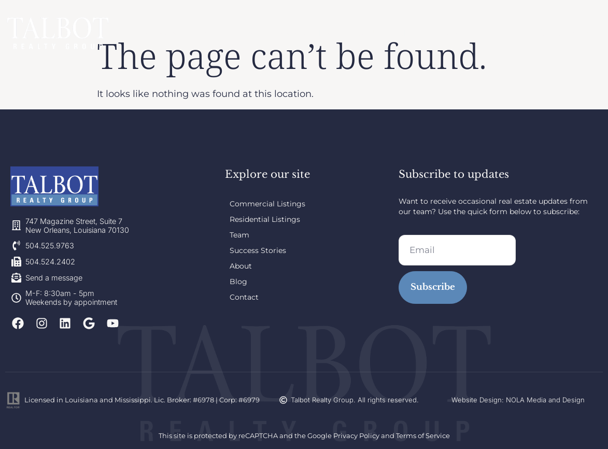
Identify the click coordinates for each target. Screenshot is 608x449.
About (362, 32)
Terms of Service (423, 435)
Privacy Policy (356, 435)
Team (212, 33)
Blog (406, 32)
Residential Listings (265, 219)
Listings (158, 32)
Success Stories (289, 32)
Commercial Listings (267, 203)
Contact (456, 32)
